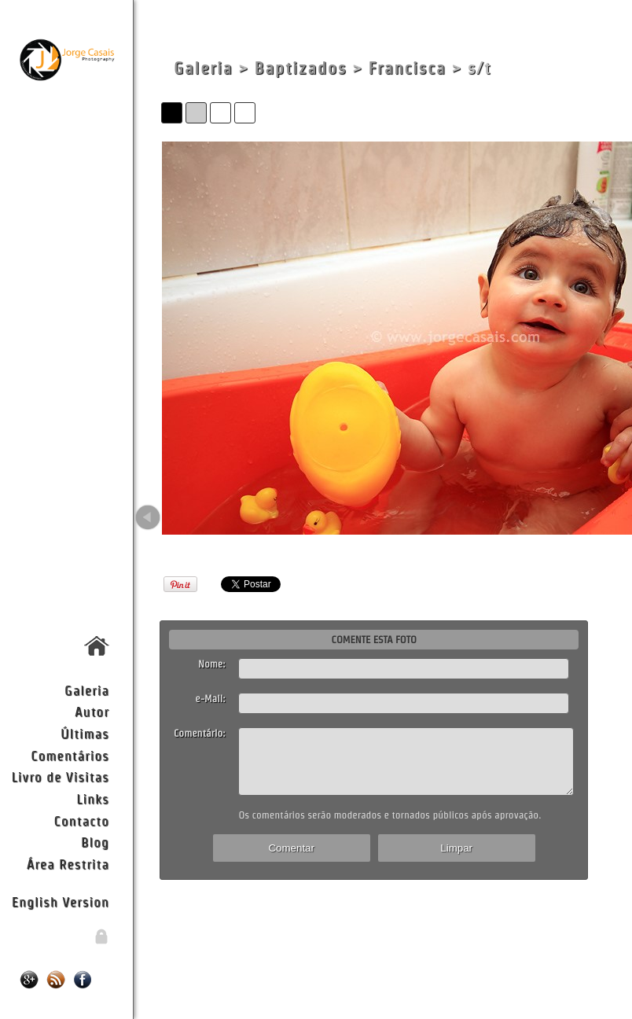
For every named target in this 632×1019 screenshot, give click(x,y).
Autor (92, 711)
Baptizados (301, 68)
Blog (95, 841)
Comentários (70, 755)
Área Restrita (68, 863)
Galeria (86, 689)
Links (92, 798)
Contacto (80, 820)
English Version (60, 901)
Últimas (85, 733)
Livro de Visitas (60, 776)
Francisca (407, 68)
